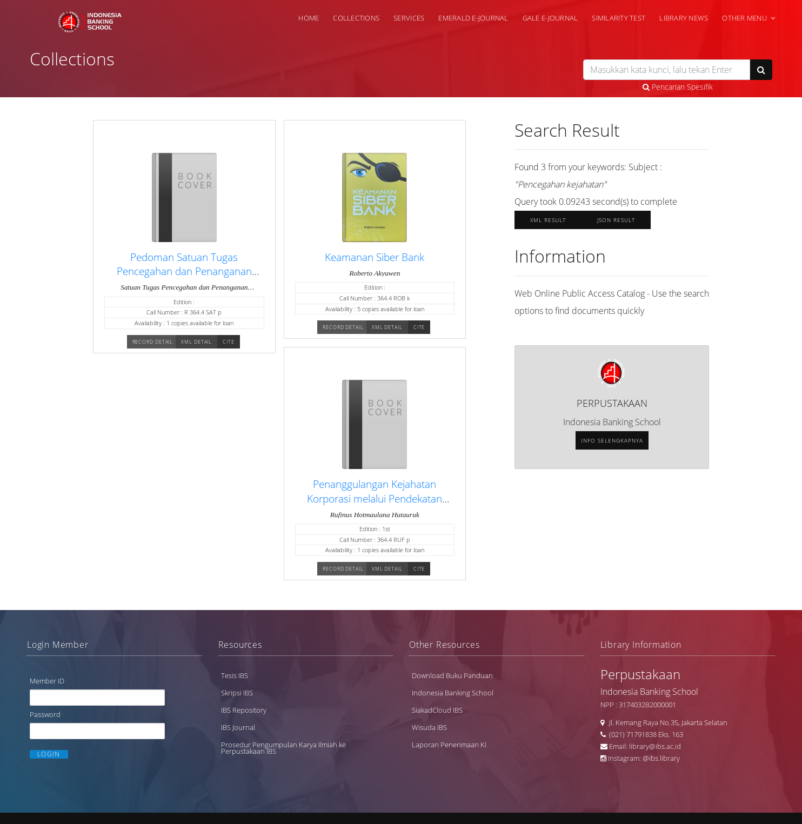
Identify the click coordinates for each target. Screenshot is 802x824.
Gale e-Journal (550, 18)
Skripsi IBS (237, 693)
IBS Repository (243, 710)
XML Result (548, 220)
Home (308, 18)
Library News (683, 18)
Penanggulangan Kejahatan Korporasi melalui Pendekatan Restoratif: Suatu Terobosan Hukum (374, 505)
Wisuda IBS (429, 727)
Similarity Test (618, 18)
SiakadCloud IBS (437, 710)
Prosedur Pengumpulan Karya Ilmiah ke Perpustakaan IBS (283, 748)
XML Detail (196, 341)
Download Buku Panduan (452, 675)
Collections (356, 18)
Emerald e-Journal (473, 18)
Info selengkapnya (612, 440)
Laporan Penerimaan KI (449, 744)
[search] (666, 69)
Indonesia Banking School (452, 693)
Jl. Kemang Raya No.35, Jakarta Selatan (665, 722)
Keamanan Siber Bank (374, 257)
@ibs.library (661, 758)
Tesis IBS (234, 675)
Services (408, 18)
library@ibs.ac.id (655, 746)
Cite (229, 341)
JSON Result (616, 220)
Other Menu (744, 18)
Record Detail (152, 341)
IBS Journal (238, 727)
